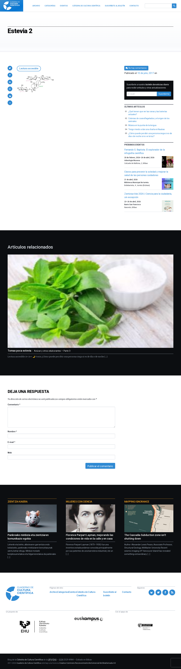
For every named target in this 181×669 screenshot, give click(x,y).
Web (10, 453)
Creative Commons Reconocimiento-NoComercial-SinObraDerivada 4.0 (87, 663)
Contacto (126, 592)
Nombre (12, 431)
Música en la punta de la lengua (142, 125)
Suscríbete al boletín (109, 594)
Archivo (53, 592)
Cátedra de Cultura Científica (86, 594)
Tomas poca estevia (39, 350)
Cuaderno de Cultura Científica (29, 663)
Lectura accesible (28, 68)
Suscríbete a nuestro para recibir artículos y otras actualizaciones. (148, 86)
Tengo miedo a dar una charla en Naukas (146, 129)
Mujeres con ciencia (79, 501)
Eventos (72, 592)
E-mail (11, 442)
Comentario (14, 404)
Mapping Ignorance (136, 501)
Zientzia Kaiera (17, 501)
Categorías (62, 592)
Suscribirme (164, 94)
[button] (10, 68)
